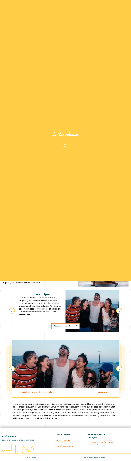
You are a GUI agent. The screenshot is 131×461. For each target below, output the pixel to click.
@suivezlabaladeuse (100, 442)
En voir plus (104, 392)
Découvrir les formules (63, 326)
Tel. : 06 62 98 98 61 (63, 440)
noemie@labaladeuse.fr (64, 446)
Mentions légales (31, 457)
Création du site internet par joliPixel (94, 457)
